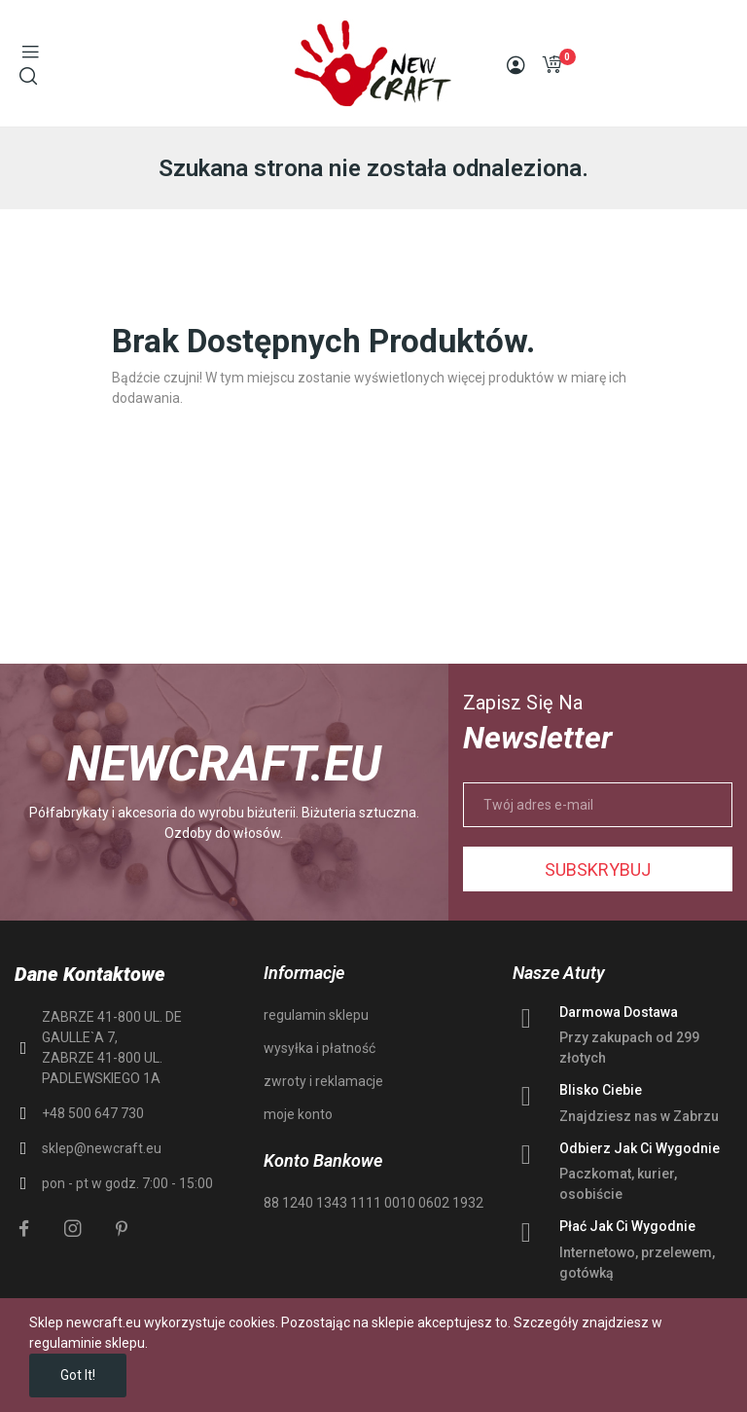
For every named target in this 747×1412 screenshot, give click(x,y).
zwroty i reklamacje (323, 1081)
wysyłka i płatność (319, 1048)
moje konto (298, 1114)
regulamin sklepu (316, 1015)
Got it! (77, 1375)
